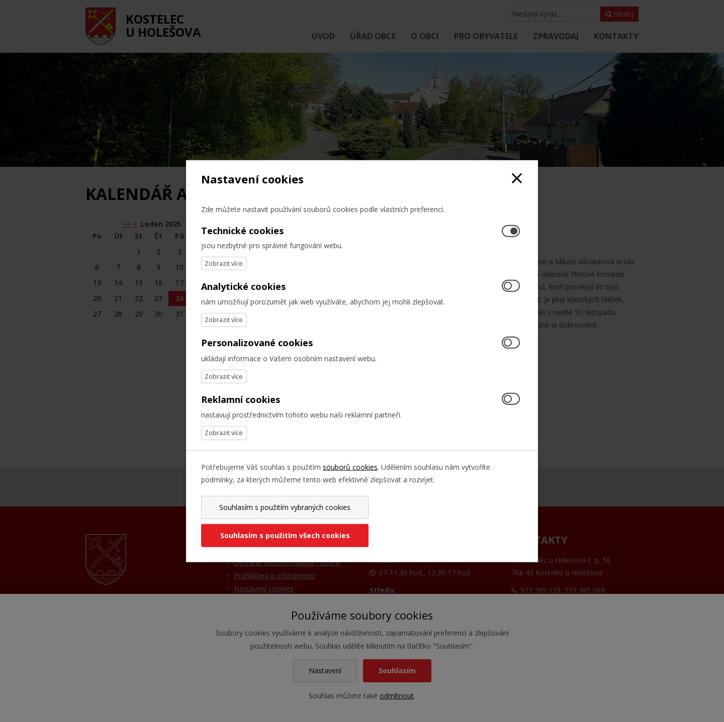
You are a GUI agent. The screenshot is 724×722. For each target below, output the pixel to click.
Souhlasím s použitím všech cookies (444, 521)
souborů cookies (350, 480)
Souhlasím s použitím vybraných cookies (279, 521)
